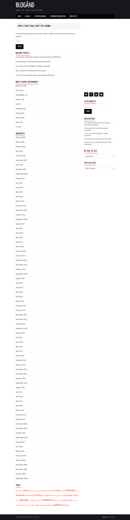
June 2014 (19, 233)
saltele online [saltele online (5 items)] (67, 500)
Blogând (25, 5)
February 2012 (21, 360)
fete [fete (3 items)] (26, 495)
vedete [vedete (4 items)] (37, 505)
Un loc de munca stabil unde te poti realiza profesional (35, 75)
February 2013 (21, 306)
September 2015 (22, 174)
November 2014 (21, 210)
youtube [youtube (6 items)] (65, 505)
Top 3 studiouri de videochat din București (31, 71)
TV (17, 127)
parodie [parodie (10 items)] (24, 499)
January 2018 (20, 156)
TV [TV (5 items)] (29, 505)
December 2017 (21, 160)
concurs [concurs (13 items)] (70, 490)
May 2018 (19, 151)
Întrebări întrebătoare (58, 16)
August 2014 (20, 224)
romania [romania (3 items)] (60, 500)
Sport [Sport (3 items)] (24, 505)
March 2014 (20, 246)
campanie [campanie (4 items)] (49, 491)
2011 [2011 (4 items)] (17, 491)
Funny (18, 90)
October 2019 (20, 146)
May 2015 (19, 192)
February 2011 (21, 415)
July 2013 (19, 283)
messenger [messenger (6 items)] (68, 495)
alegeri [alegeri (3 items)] (20, 490)
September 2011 (22, 383)
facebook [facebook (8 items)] (20, 495)
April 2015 (19, 196)
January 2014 (20, 256)
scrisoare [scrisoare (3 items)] (75, 500)
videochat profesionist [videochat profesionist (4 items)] (47, 505)
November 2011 (21, 374)
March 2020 (20, 142)
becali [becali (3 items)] (40, 490)
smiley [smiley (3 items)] (17, 505)
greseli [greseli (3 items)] (43, 495)
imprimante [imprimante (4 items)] (48, 495)
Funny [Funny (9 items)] (38, 495)
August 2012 (20, 333)
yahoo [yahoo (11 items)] (57, 504)
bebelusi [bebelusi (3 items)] (37, 490)
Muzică (18, 118)
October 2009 (20, 474)
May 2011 (19, 401)
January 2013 (20, 310)
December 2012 (21, 315)
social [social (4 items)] (21, 505)
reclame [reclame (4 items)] (54, 500)
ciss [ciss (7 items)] (54, 490)
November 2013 (21, 265)
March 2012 (20, 356)
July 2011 (19, 392)
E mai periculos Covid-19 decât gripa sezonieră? (33, 61)
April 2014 (19, 242)
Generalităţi (20, 95)
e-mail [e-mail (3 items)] (77, 490)
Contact (28, 16)
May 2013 (19, 292)
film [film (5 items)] (29, 495)
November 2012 (21, 319)
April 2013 (19, 296)
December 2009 (21, 465)
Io (16, 104)
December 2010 (21, 424)
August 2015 (20, 178)
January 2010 (20, 460)
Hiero (104, 517)
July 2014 (19, 228)
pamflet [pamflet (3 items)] (17, 500)
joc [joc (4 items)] (54, 495)
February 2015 (21, 206)
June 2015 (19, 187)
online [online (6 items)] (76, 495)
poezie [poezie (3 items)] (30, 500)
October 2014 (20, 215)
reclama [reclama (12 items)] (47, 499)
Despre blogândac (40, 16)
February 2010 (21, 456)
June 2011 (19, 396)
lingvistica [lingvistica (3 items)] (57, 495)
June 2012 (19, 342)
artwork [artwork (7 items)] (26, 490)
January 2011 (20, 419)
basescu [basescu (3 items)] (32, 490)
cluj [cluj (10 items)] (58, 490)
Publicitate (73, 16)
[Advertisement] (99, 54)
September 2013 (22, 274)
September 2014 (22, 219)
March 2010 (20, 451)
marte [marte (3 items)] (61, 495)
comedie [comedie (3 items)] (63, 490)
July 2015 (19, 183)
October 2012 (20, 324)
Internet (18, 99)
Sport (18, 122)
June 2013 (19, 287)
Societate (19, 108)
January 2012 (20, 365)
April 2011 (19, 406)
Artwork (18, 113)
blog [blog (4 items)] (43, 491)
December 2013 (21, 260)
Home (19, 16)
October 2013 (20, 269)
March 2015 (20, 201)
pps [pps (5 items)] (33, 500)
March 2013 (20, 301)
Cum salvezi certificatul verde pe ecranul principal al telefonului (38, 57)
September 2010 (22, 437)
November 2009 (21, 469)
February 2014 (21, 251)
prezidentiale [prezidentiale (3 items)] (38, 500)
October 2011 (20, 378)
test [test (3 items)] (27, 505)
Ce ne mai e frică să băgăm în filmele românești (33, 66)
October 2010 (20, 433)
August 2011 (20, 387)
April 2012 (19, 351)
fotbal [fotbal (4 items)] (32, 495)
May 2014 (19, 237)
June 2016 (19, 165)
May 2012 (19, 346)
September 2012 (22, 328)
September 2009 (22, 478)
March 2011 (20, 410)
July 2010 (19, 446)
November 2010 (21, 428)
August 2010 (20, 442)
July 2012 (19, 337)
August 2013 (20, 278)
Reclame (19, 86)
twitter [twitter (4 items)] (33, 505)
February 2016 (21, 169)
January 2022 (20, 137)
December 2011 (21, 369)
